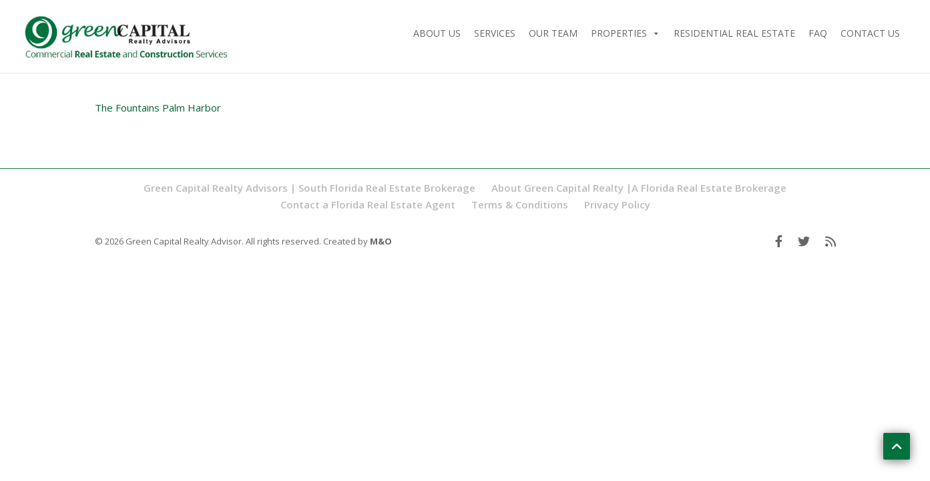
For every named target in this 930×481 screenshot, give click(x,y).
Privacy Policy (617, 204)
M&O (381, 241)
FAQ (817, 33)
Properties (625, 33)
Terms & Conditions (519, 204)
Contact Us (870, 33)
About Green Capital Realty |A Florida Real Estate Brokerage (638, 187)
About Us (437, 33)
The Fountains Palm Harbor (158, 107)
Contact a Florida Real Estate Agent (367, 204)
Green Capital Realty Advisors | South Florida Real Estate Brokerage (309, 187)
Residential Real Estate (734, 33)
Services (494, 33)
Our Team (553, 33)
